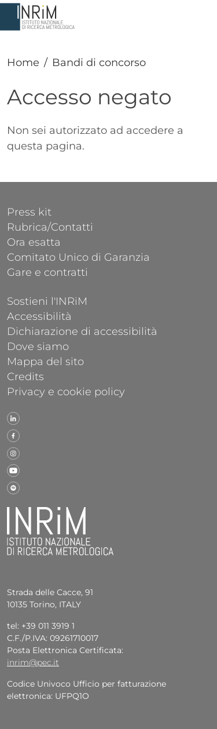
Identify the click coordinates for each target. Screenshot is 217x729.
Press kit (29, 211)
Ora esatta (34, 241)
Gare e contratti (47, 272)
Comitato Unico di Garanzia (78, 257)
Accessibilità (39, 316)
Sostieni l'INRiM (47, 301)
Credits (25, 376)
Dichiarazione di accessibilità (82, 331)
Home (23, 62)
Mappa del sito (45, 361)
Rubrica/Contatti (50, 226)
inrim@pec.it (33, 662)
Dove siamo (38, 346)
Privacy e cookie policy (66, 391)
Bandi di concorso (99, 62)
